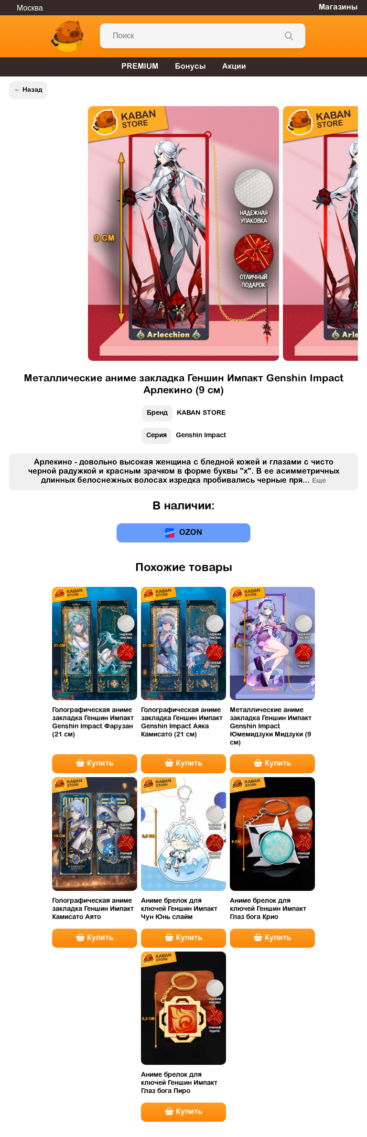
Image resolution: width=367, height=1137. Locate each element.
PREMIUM (139, 67)
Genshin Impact (183, 438)
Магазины (338, 7)
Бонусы (190, 67)
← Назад (28, 90)
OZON (183, 533)
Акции (234, 67)
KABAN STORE (184, 416)
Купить (94, 763)
